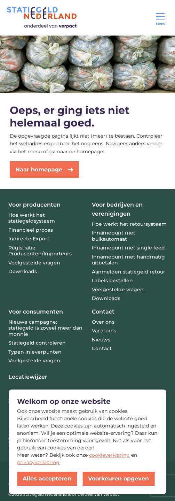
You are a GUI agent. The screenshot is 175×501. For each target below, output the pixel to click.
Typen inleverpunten (35, 352)
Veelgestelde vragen (34, 360)
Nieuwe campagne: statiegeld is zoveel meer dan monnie (45, 328)
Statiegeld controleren (37, 343)
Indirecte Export (28, 239)
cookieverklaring (109, 455)
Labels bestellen (112, 280)
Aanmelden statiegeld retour (128, 272)
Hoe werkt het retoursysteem (129, 224)
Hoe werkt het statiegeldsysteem (31, 218)
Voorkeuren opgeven (118, 478)
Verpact (111, 494)
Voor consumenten (35, 311)
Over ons (103, 322)
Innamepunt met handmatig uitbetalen (128, 260)
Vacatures (104, 330)
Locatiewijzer (27, 376)
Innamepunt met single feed (128, 248)
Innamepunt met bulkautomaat (113, 236)
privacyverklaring (38, 462)
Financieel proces (30, 230)
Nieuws (101, 340)
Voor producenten (34, 204)
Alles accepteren (47, 478)
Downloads (22, 271)
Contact (103, 311)
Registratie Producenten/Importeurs (40, 251)
